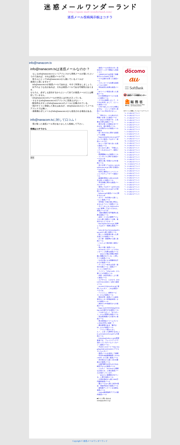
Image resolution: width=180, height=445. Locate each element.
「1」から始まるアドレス (131, 173)
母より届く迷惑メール (107, 247)
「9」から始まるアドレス (131, 191)
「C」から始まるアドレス (131, 118)
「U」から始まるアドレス (131, 159)
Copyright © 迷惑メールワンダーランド (90, 441)
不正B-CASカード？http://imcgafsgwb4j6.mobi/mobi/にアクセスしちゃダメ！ (108, 349)
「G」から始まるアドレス (131, 127)
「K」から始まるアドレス (131, 136)
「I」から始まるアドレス (131, 131)
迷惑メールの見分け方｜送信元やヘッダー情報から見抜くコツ (107, 70)
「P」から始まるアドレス (131, 148)
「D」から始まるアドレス (131, 120)
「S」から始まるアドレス (131, 155)
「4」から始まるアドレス (131, 180)
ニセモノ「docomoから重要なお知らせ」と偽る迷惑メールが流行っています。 (108, 371)
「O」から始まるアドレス (131, 145)
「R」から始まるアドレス (131, 152)
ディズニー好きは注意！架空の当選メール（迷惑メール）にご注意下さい (107, 267)
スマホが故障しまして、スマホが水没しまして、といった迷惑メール (107, 102)
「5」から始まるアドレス (131, 182)
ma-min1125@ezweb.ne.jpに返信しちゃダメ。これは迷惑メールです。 (108, 288)
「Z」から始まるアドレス (131, 171)
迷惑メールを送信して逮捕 (108, 353)
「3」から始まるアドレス (131, 178)
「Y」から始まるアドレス (131, 168)
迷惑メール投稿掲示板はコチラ (90, 17)
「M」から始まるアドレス (131, 141)
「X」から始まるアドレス (131, 166)
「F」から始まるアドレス (131, 124)
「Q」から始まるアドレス (131, 150)
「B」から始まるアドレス (131, 115)
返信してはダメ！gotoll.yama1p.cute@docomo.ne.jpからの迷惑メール (108, 189)
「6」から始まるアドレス (131, 184)
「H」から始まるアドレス (131, 129)
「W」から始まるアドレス (131, 164)
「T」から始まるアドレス (131, 157)
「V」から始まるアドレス (131, 161)
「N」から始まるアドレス (131, 143)
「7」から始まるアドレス (131, 187)
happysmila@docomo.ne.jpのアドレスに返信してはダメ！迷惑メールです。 (108, 139)
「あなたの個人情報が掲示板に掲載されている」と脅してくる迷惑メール (107, 256)
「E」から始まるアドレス (131, 122)
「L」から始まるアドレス (131, 138)
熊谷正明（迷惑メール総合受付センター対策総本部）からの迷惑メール (107, 299)
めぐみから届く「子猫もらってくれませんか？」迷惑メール (107, 150)
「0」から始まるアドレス (131, 194)
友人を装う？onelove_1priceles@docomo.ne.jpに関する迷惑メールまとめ (108, 167)
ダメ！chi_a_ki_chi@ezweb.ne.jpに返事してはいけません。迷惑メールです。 (108, 208)
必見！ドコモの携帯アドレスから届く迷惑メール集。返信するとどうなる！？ (107, 219)
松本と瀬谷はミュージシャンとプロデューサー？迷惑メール (107, 174)
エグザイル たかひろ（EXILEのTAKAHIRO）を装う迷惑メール (108, 282)
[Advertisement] (90, 38)
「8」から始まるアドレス (131, 189)
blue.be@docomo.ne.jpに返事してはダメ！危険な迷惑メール (108, 226)
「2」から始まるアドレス (131, 175)
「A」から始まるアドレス (131, 113)
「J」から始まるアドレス (131, 134)
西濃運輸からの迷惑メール (108, 154)
